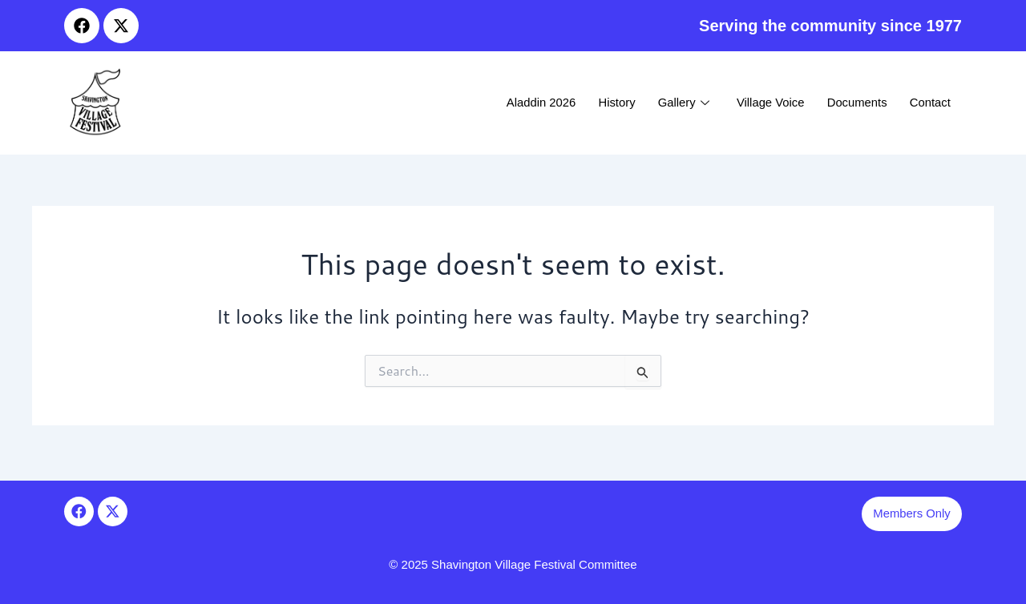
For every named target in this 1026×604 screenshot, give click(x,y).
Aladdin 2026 (530, 102)
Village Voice (765, 102)
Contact (929, 102)
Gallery (676, 102)
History (608, 102)
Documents (853, 102)
